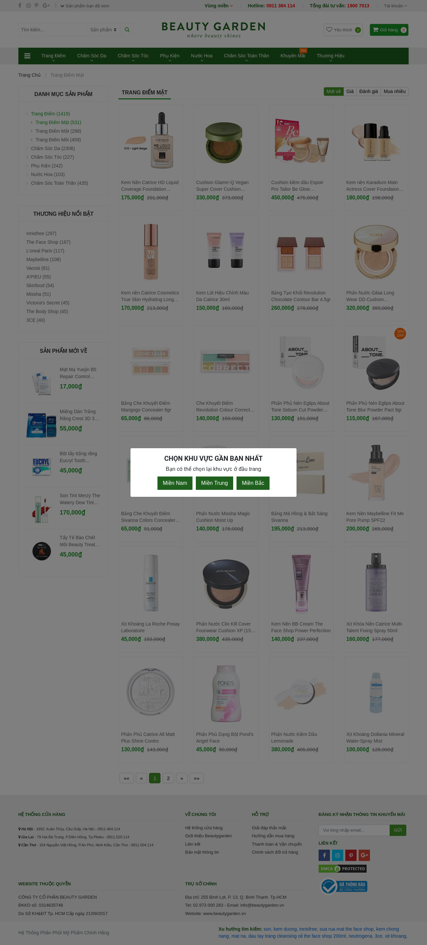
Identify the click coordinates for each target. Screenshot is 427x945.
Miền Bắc (253, 483)
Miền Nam (175, 483)
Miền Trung (214, 483)
